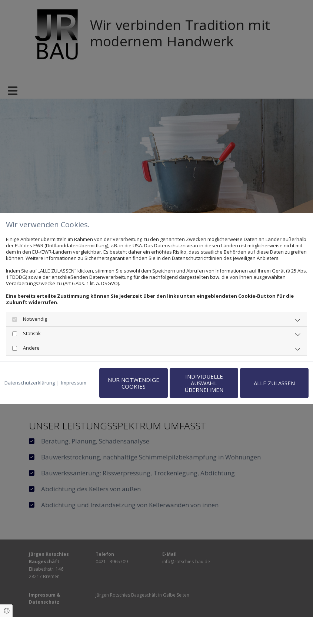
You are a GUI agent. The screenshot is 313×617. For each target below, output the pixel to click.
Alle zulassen (274, 383)
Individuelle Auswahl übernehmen (203, 383)
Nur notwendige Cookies (133, 383)
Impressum (73, 383)
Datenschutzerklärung (29, 383)
